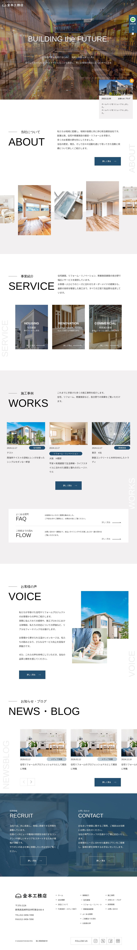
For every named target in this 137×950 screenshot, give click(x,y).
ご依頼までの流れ (89, 918)
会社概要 (61, 900)
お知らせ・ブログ (114, 900)
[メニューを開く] (132, 4)
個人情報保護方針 (42, 941)
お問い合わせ (113, 909)
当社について (63, 904)
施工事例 (111, 895)
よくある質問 (87, 914)
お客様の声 (86, 923)
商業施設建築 (88, 909)
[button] (31, 782)
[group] (43, 750)
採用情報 (111, 904)
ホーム (60, 895)
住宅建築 (86, 900)
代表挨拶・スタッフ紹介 (67, 909)
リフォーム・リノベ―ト (92, 904)
